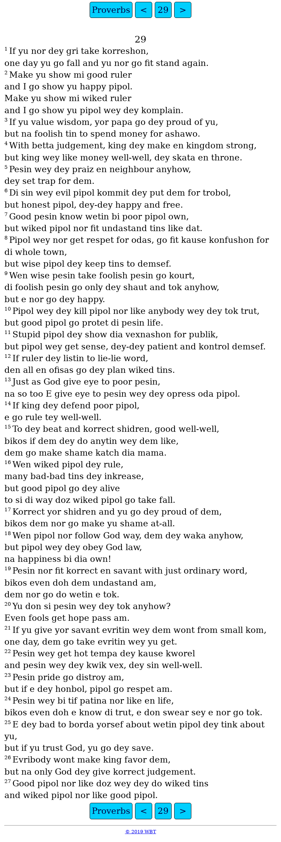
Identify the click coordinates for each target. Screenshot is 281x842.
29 (163, 10)
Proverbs (111, 10)
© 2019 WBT (140, 831)
